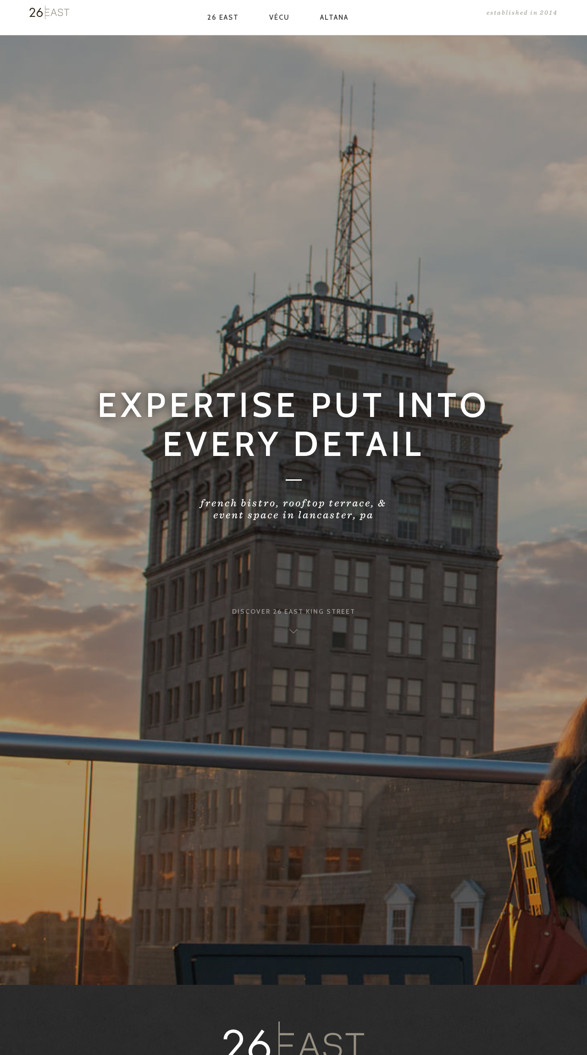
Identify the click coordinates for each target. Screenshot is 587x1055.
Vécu (279, 17)
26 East (223, 17)
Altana (334, 17)
